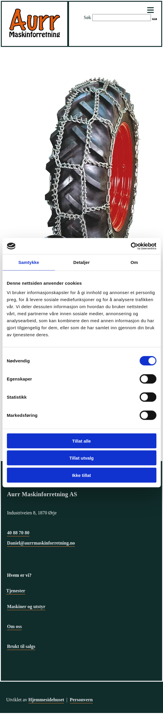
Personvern (81, 699)
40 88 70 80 (18, 532)
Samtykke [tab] (28, 262)
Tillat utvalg (81, 458)
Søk (87, 17)
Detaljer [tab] (81, 262)
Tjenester (15, 590)
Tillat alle (81, 440)
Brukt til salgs (21, 646)
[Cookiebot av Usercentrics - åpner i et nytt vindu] (130, 246)
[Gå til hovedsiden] (34, 38)
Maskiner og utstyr (26, 606)
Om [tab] (134, 262)
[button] (154, 19)
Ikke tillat (81, 474)
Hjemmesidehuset (46, 699)
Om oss (14, 626)
